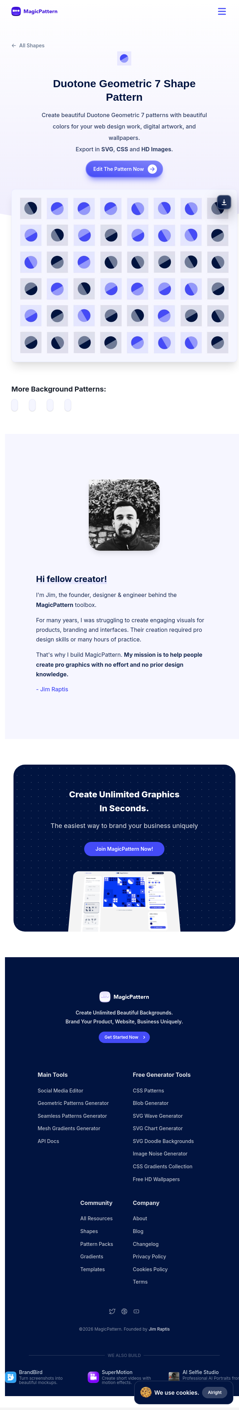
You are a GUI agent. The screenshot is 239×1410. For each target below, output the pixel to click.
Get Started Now (125, 1037)
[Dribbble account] (124, 1311)
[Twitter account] (112, 1311)
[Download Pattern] (224, 202)
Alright (215, 1392)
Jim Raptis (159, 1329)
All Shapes (27, 45)
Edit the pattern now (125, 169)
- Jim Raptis (52, 689)
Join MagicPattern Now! (124, 849)
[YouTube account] (136, 1311)
